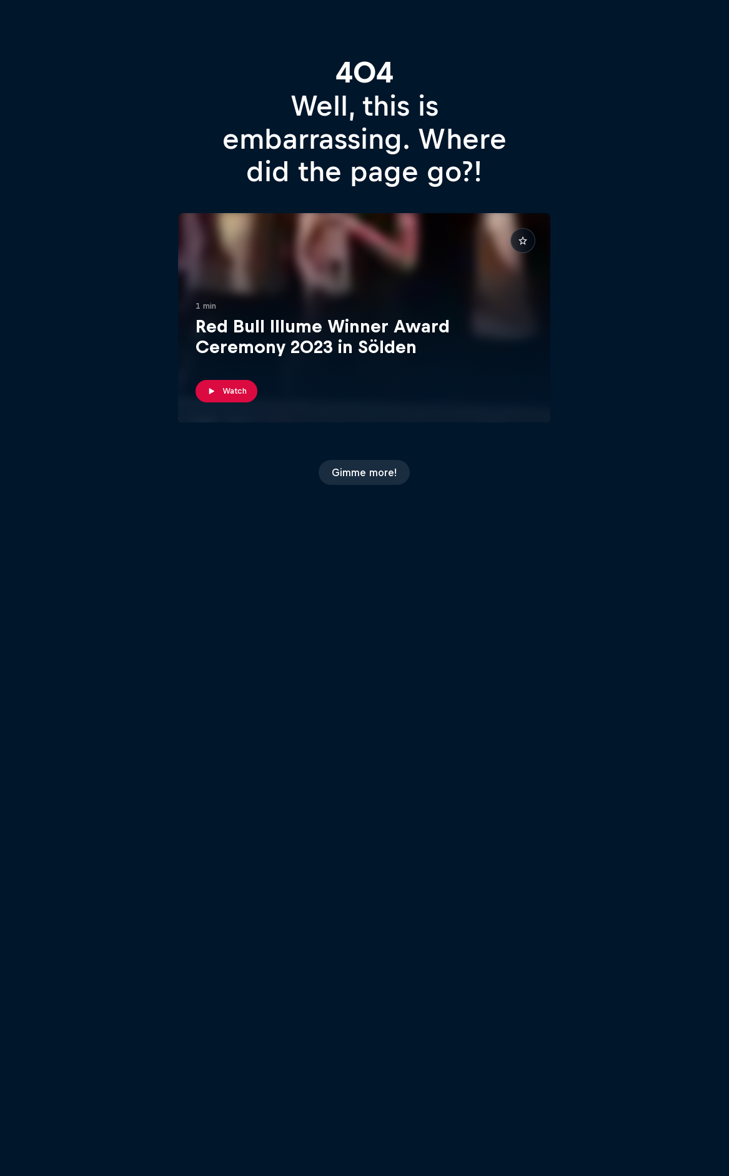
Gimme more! (364, 472)
